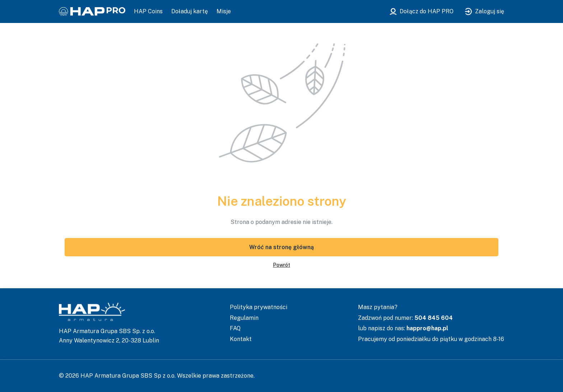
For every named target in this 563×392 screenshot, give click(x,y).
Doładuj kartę (189, 11)
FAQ (235, 328)
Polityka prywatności (258, 307)
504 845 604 (433, 317)
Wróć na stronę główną (281, 247)
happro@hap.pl (427, 328)
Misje (224, 11)
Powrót (281, 265)
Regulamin (244, 317)
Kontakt (241, 339)
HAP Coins (148, 11)
